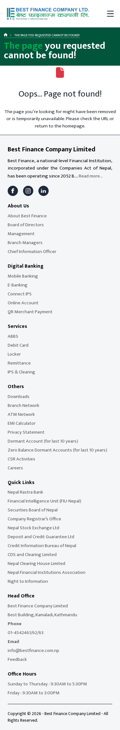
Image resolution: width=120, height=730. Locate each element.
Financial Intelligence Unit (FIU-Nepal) (44, 501)
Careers (15, 468)
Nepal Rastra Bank (25, 492)
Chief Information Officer (32, 252)
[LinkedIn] (43, 191)
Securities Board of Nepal (33, 510)
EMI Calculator (22, 423)
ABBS (13, 336)
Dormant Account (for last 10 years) (43, 441)
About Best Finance (27, 216)
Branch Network (23, 405)
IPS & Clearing (21, 372)
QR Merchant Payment (30, 312)
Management (21, 234)
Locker (14, 354)
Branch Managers (25, 243)
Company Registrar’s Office (34, 519)
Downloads (18, 397)
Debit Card (18, 345)
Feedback (17, 659)
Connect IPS (20, 294)
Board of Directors (26, 225)
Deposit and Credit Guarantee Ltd (41, 537)
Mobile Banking (23, 276)
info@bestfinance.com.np (33, 650)
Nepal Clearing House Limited (36, 563)
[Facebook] (13, 191)
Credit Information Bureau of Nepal (42, 546)
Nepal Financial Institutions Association (46, 572)
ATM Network (21, 414)
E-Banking (18, 285)
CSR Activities (21, 459)
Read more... (91, 176)
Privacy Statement (26, 432)
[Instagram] (28, 191)
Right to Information (28, 581)
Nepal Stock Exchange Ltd (33, 528)
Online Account (23, 303)
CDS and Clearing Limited (32, 555)
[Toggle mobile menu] (110, 13)
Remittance (19, 363)
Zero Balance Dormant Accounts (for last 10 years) (57, 450)
